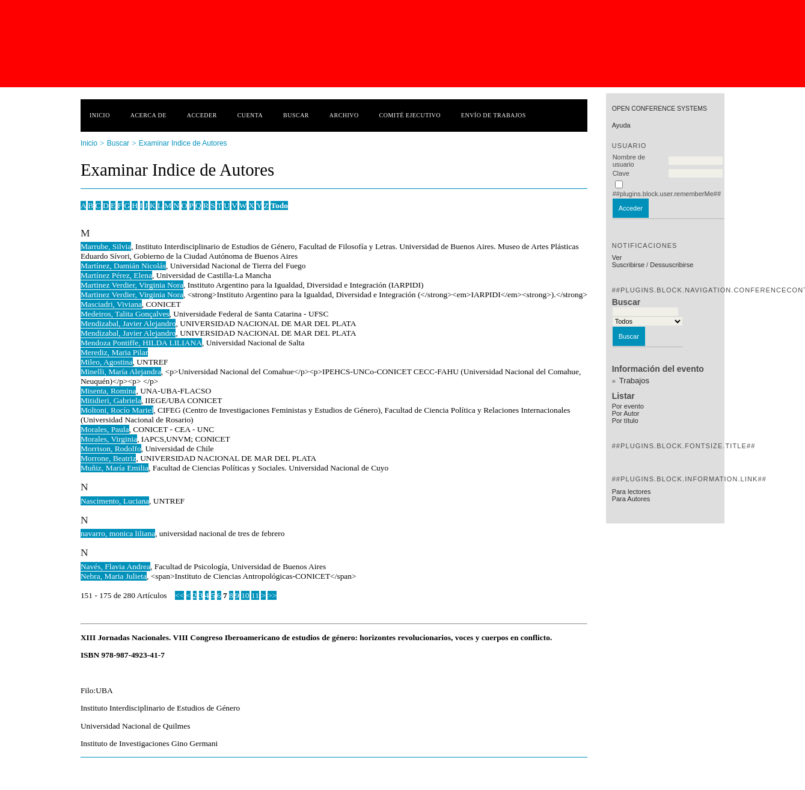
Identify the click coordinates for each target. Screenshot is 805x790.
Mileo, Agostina (107, 361)
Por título (625, 420)
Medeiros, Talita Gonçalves (125, 313)
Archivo (344, 115)
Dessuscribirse (671, 264)
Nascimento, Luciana (115, 500)
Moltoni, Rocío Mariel (117, 410)
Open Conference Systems (659, 108)
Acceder (202, 115)
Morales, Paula (105, 429)
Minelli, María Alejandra (121, 371)
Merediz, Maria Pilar (114, 352)
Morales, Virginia (109, 438)
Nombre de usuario (629, 160)
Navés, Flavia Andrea (115, 566)
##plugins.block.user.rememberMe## (667, 193)
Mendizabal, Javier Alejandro (128, 323)
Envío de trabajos (493, 115)
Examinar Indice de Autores (183, 143)
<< (179, 595)
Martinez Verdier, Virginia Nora (132, 284)
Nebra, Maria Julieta (114, 576)
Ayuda (621, 125)
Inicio (100, 115)
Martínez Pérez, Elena (116, 275)
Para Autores (631, 498)
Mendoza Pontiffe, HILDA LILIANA (141, 342)
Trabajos (634, 380)
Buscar (296, 115)
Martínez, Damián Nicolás (123, 265)
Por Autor (626, 413)
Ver (617, 257)
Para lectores (631, 491)
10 (245, 595)
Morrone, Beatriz (108, 458)
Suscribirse (628, 264)
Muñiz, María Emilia (114, 467)
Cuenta (250, 115)
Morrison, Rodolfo (111, 448)
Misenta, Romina (108, 390)
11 (255, 595)
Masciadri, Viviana (111, 304)
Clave (621, 173)
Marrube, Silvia (106, 246)
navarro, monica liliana (118, 533)
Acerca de (148, 115)
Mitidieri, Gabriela (111, 400)
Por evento (628, 406)
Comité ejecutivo (410, 115)
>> (272, 595)
